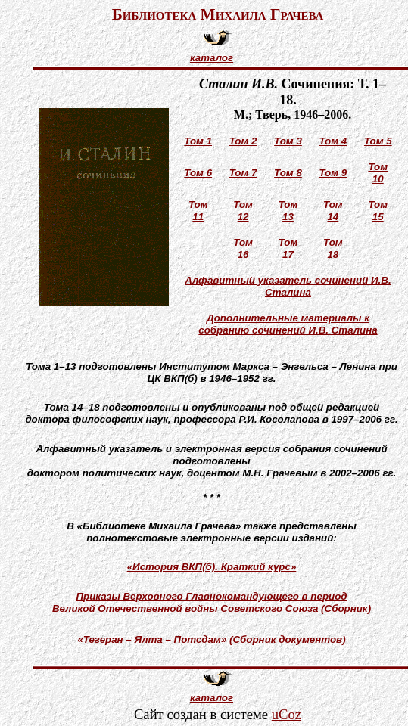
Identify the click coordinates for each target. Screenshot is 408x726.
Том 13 (288, 210)
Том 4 (333, 141)
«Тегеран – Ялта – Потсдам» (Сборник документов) (211, 639)
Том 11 (198, 210)
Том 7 (243, 172)
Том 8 (288, 172)
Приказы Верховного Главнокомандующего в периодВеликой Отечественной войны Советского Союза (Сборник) (211, 602)
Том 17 (288, 248)
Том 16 (243, 248)
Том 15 (378, 210)
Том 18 (333, 248)
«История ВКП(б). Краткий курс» (212, 566)
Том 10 (378, 173)
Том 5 (378, 141)
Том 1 (198, 141)
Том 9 (333, 172)
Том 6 (198, 172)
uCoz (286, 714)
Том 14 (333, 210)
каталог (211, 58)
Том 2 (243, 141)
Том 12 (243, 210)
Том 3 (288, 141)
